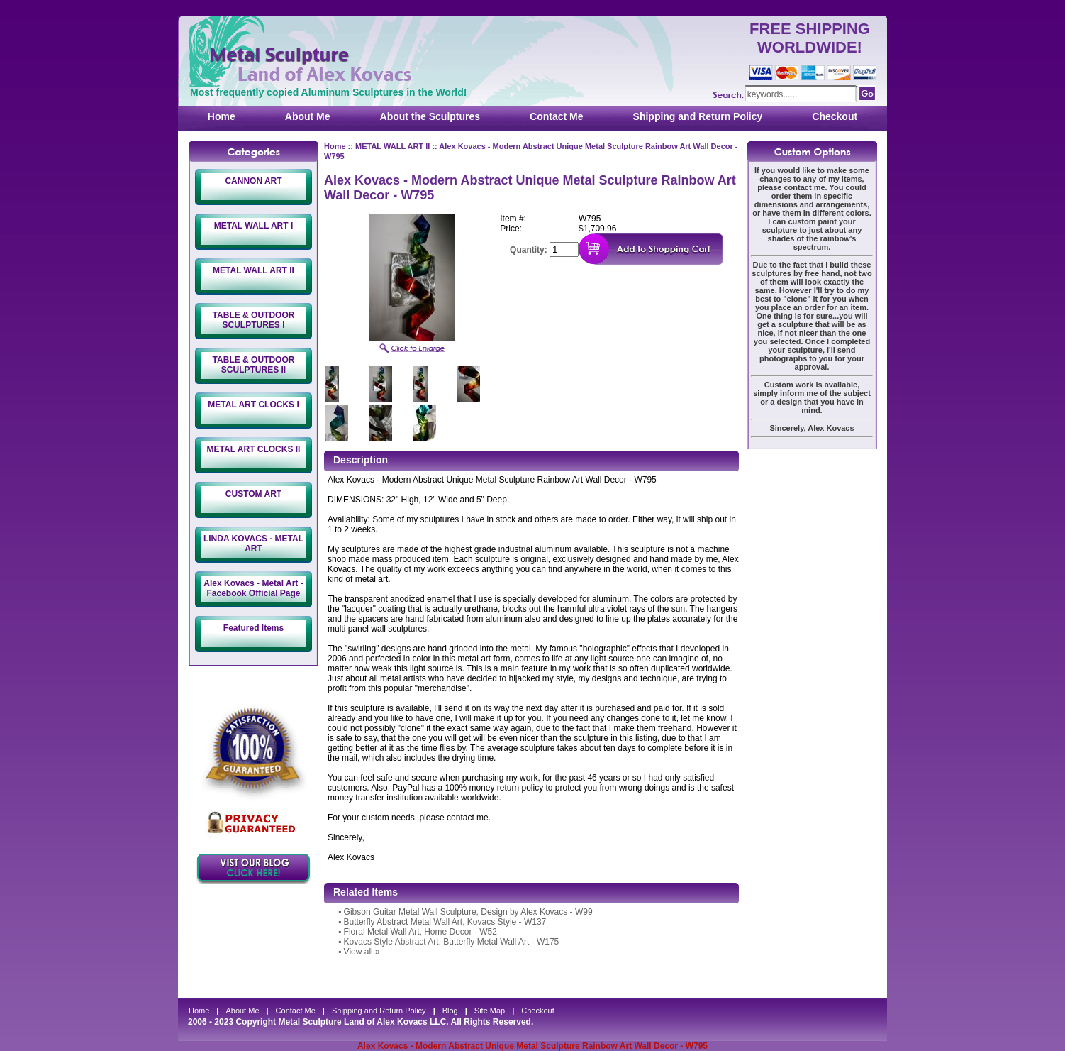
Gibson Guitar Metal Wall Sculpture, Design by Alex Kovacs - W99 (468, 912)
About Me (307, 116)
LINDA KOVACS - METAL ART (253, 544)
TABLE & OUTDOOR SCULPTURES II (254, 365)
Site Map (489, 1010)
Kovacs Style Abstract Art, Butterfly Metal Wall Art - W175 (451, 942)
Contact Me (556, 116)
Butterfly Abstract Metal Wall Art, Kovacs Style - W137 (445, 922)
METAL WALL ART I (254, 226)
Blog (450, 1010)
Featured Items (253, 628)
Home (221, 116)
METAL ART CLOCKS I (253, 404)
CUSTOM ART (253, 494)
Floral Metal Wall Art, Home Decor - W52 (420, 932)
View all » (362, 952)
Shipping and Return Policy (698, 116)
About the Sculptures (430, 116)
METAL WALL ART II (253, 270)
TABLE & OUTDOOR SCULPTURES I (254, 320)
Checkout (834, 116)
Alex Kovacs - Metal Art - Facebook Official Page (253, 588)
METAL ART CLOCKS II (254, 449)
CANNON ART (253, 181)
